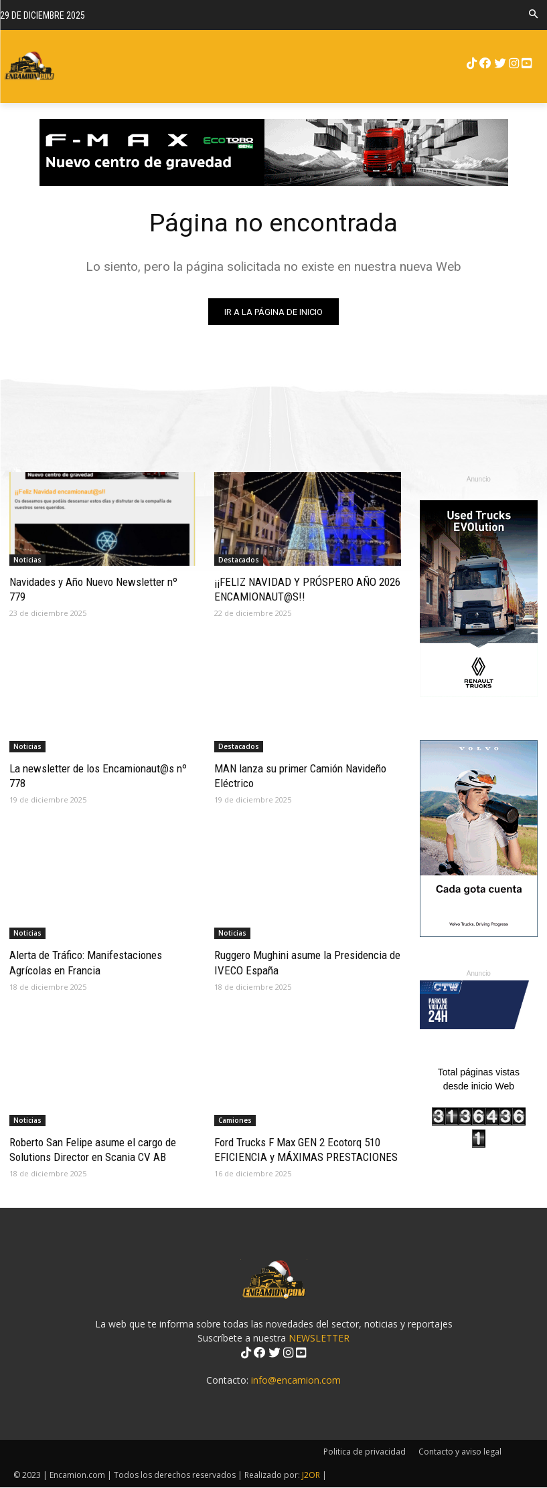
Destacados (238, 559)
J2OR (311, 1475)
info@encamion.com (296, 1380)
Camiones (235, 1120)
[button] (533, 15)
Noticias (27, 559)
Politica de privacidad (364, 1452)
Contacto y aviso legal (459, 1452)
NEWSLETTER (319, 1338)
